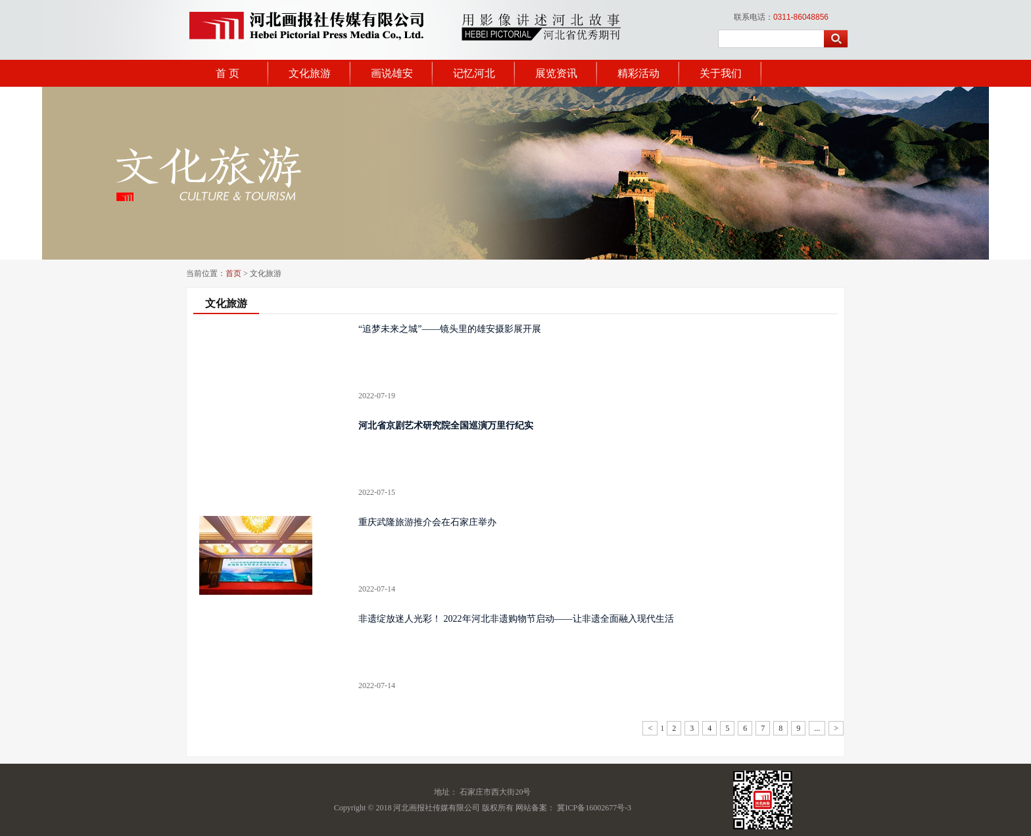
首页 (233, 273)
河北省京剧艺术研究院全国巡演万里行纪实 (445, 425)
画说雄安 (392, 73)
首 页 (227, 73)
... (817, 728)
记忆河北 (474, 73)
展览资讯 (556, 73)
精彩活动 (638, 73)
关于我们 (721, 73)
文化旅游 (310, 73)
